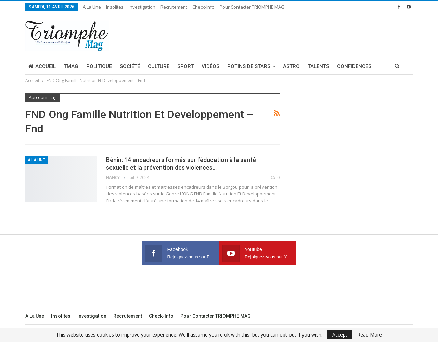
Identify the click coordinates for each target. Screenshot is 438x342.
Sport (185, 66)
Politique (99, 66)
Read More (369, 334)
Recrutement (173, 7)
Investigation (142, 7)
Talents (318, 66)
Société (130, 66)
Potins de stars (248, 66)
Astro (291, 66)
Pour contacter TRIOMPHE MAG (252, 7)
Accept (339, 334)
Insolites (115, 7)
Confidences (354, 66)
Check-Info (203, 7)
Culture (158, 66)
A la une (92, 7)
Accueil (42, 66)
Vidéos (210, 66)
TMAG (71, 66)
